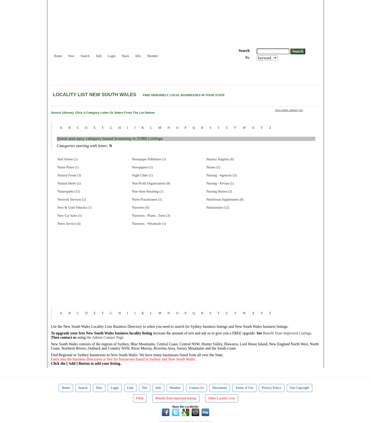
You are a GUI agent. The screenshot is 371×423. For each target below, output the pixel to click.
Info (138, 56)
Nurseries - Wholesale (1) (149, 223)
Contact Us (196, 388)
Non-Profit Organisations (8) (151, 183)
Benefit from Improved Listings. (287, 333)
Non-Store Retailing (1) (147, 191)
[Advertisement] (137, 73)
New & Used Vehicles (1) (74, 207)
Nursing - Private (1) (220, 183)
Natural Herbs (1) (69, 183)
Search (85, 56)
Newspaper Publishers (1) (149, 159)
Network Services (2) (71, 199)
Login (111, 56)
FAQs (140, 398)
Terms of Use (244, 388)
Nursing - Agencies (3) (221, 175)
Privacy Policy (271, 388)
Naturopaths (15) (68, 191)
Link (130, 388)
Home (58, 56)
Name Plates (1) (68, 167)
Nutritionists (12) (217, 207)
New (71, 56)
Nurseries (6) (140, 207)
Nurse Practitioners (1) (147, 199)
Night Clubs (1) (142, 175)
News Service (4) (68, 223)
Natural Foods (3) (69, 175)
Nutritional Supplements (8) (224, 199)
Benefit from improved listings (175, 398)
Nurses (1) (213, 167)
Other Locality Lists (221, 398)
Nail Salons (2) (67, 159)
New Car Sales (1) (69, 215)
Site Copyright (299, 388)
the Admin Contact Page (105, 337)
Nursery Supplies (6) (220, 159)
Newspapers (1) (142, 167)
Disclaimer (219, 388)
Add (99, 56)
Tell (144, 388)
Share (125, 56)
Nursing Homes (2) (219, 191)
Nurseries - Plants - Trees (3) (151, 215)
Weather (152, 56)
